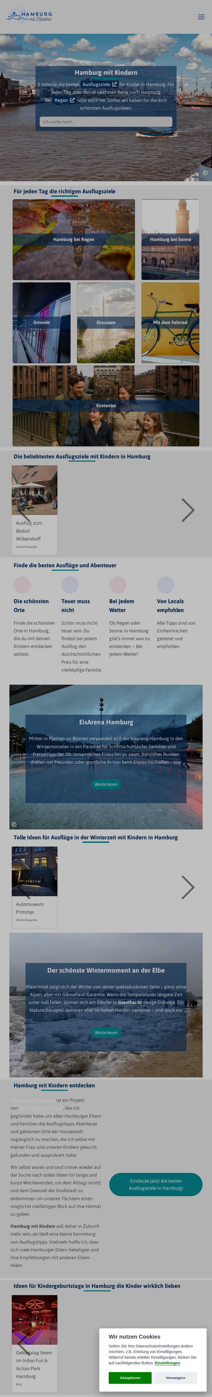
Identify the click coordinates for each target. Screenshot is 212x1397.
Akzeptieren (130, 1378)
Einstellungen (167, 1363)
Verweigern (176, 1378)
